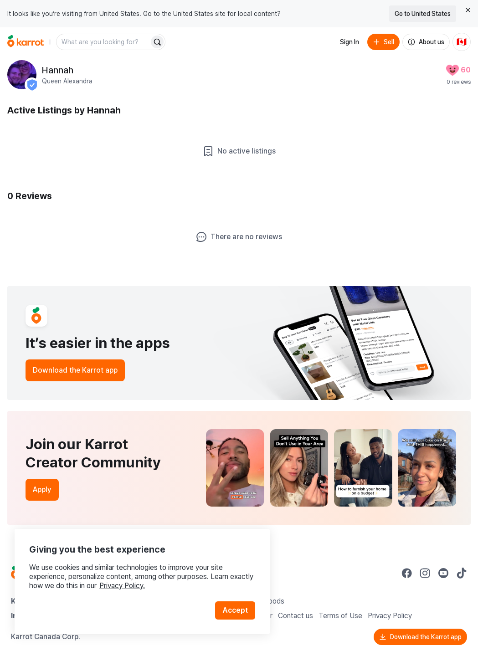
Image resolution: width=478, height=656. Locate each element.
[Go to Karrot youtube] (443, 573)
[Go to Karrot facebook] (406, 573)
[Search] (157, 42)
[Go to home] (25, 42)
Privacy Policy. (122, 585)
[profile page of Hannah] (21, 74)
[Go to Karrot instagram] (425, 573)
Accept (235, 610)
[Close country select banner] (468, 10)
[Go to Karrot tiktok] (461, 573)
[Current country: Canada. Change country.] (461, 42)
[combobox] (103, 42)
